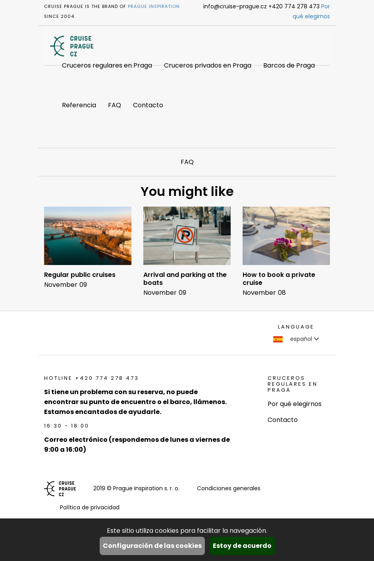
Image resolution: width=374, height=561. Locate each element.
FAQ (114, 105)
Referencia (79, 105)
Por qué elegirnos (295, 403)
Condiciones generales (228, 488)
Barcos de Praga (289, 65)
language (296, 327)
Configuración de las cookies (152, 545)
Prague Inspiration (154, 6)
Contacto (148, 105)
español (296, 339)
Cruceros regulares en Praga (107, 65)
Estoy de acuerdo (242, 545)
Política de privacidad (90, 507)
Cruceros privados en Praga (207, 65)
